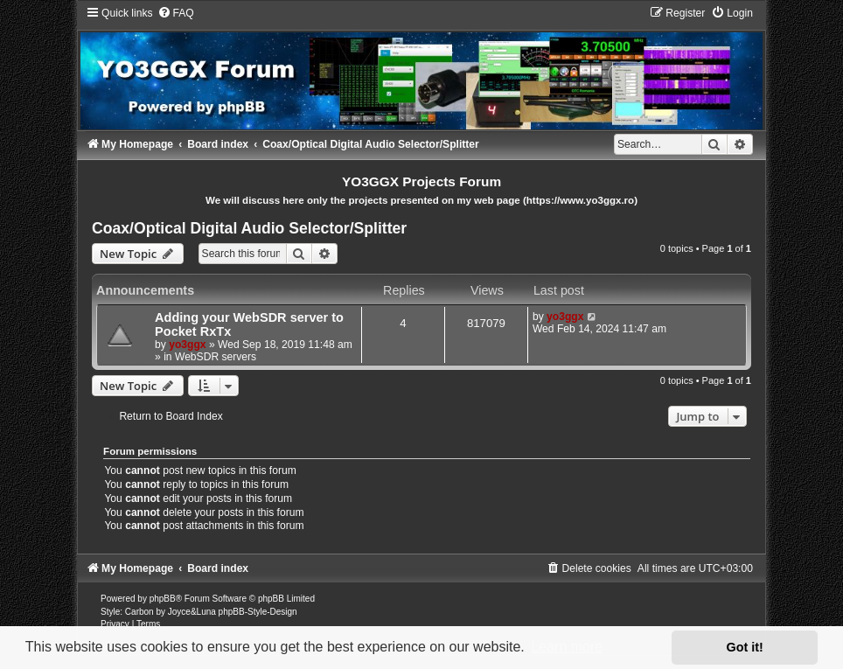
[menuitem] (175, 13)
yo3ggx (187, 344)
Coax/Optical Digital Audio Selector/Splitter (249, 228)
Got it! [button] (745, 647)
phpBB (163, 598)
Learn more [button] (567, 646)
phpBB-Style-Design (258, 612)
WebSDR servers (215, 357)
